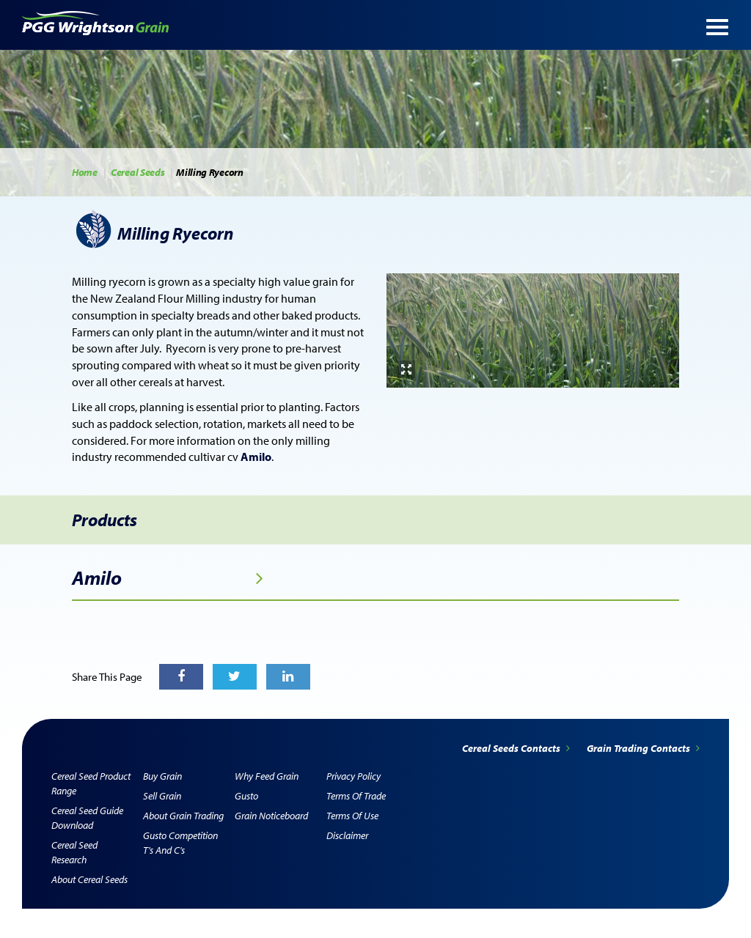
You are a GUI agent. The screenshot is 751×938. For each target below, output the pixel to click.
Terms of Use (352, 815)
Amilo (167, 578)
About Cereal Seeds (89, 879)
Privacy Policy (353, 776)
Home (85, 172)
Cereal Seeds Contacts (517, 748)
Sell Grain (162, 795)
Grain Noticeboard (271, 815)
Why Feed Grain (266, 776)
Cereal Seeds (137, 172)
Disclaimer (347, 835)
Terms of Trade (356, 795)
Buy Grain (162, 776)
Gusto (246, 795)
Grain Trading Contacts (643, 748)
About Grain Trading (183, 815)
